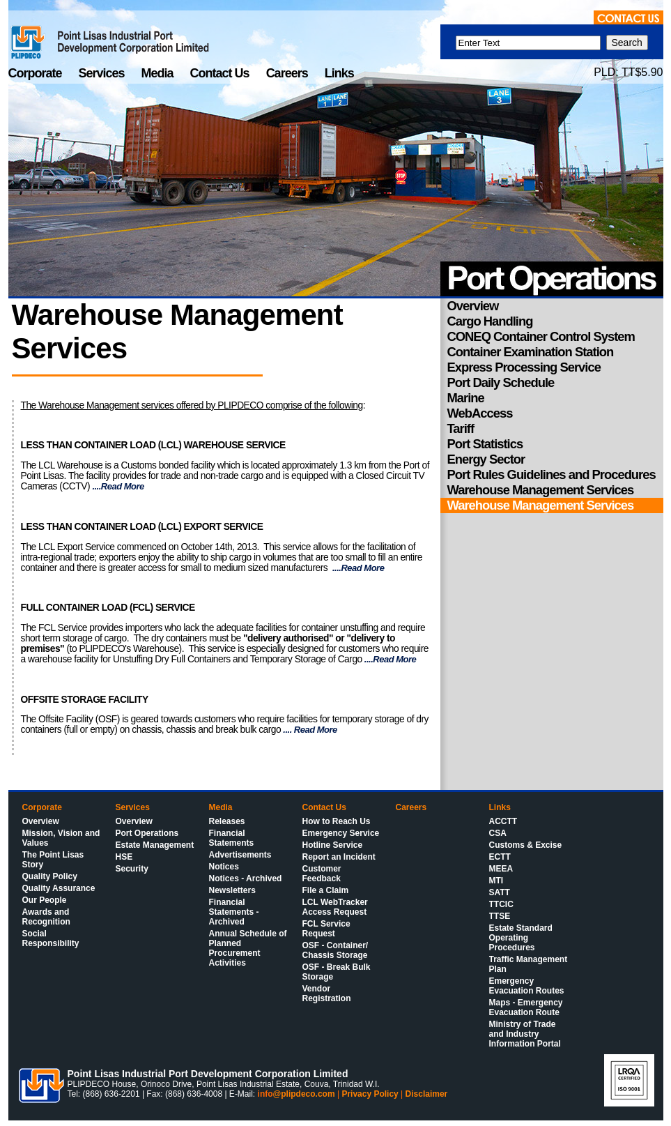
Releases (227, 821)
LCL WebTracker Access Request (335, 907)
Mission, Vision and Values (61, 838)
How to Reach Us (336, 821)
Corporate (36, 73)
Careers (288, 73)
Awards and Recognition (46, 917)
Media (158, 73)
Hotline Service (332, 845)
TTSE (500, 916)
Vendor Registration (326, 993)
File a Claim (325, 890)
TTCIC (501, 904)
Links (339, 73)
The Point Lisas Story (53, 859)
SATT (499, 892)
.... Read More (309, 729)
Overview (40, 821)
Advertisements (240, 855)
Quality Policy (49, 876)
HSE (124, 857)
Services (103, 73)
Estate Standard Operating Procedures (521, 937)
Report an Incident (339, 857)
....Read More (118, 486)
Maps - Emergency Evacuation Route (526, 1007)
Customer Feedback (321, 873)
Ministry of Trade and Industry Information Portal (525, 1034)
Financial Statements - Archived (234, 912)
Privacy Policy (369, 1094)
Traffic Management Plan (528, 964)
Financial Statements (231, 838)
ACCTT (503, 821)
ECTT (500, 857)
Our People (44, 900)
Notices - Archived (245, 878)
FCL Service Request (326, 928)
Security (132, 869)
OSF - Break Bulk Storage (336, 972)
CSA (498, 833)
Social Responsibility (50, 938)
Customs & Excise (525, 845)
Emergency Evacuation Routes (526, 986)
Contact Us (221, 73)
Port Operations (147, 833)
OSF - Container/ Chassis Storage (335, 950)
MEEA (501, 869)
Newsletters (232, 890)
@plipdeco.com (304, 1094)
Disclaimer (427, 1094)
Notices (224, 867)
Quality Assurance (58, 888)
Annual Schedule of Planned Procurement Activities (248, 948)
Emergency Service (341, 833)
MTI (496, 880)
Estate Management (155, 845)
